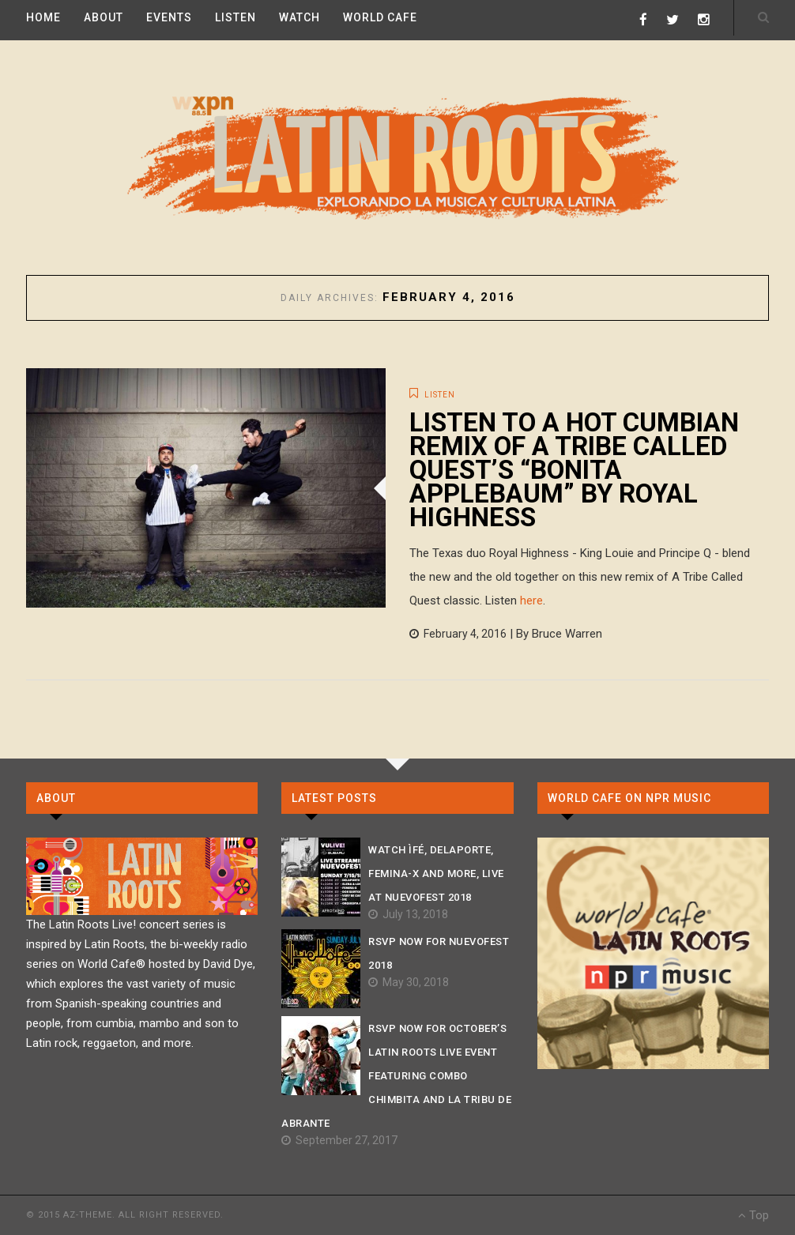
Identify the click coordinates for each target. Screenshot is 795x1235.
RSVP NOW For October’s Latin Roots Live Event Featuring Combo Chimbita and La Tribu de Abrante (396, 1075)
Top (753, 1215)
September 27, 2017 (339, 1140)
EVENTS (169, 17)
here (531, 600)
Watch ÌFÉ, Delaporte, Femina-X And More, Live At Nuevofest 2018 (436, 873)
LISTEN (235, 17)
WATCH (299, 17)
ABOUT (103, 17)
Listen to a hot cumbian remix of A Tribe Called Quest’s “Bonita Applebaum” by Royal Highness (574, 470)
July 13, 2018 (408, 914)
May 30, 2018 (408, 982)
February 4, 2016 (458, 633)
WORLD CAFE (380, 17)
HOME (43, 17)
